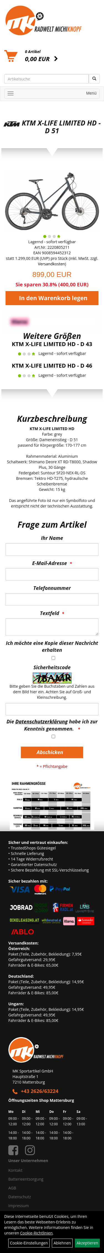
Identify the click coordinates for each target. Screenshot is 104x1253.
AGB (12, 1188)
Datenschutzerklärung (41, 721)
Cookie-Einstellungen (29, 1243)
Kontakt (15, 1170)
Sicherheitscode (51, 667)
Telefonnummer (52, 588)
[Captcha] (52, 709)
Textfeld (49, 613)
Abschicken (50, 752)
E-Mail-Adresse (49, 563)
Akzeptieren (87, 1243)
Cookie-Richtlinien (36, 1233)
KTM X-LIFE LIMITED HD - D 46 (52, 365)
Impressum (18, 1205)
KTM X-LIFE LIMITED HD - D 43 (52, 344)
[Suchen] (94, 78)
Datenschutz (19, 1196)
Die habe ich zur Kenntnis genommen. (52, 725)
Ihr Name (52, 538)
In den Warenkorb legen (53, 298)
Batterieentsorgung (25, 1179)
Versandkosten (51, 263)
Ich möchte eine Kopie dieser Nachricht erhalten (52, 646)
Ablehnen (62, 1243)
